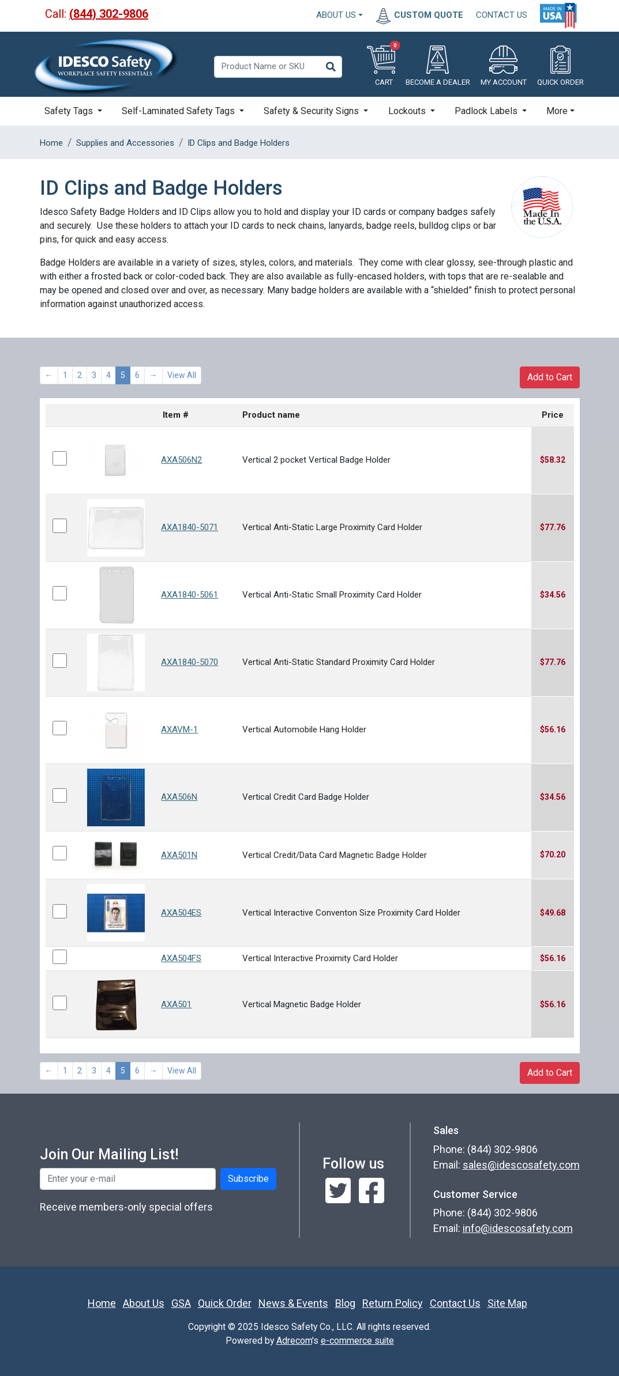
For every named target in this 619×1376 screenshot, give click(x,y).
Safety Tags (69, 110)
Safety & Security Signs (312, 110)
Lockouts (408, 110)
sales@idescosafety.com (521, 1165)
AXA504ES (181, 913)
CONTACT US (501, 15)
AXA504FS (181, 958)
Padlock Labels (487, 110)
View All (181, 375)
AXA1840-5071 (189, 527)
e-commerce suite (357, 1340)
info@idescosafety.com (518, 1228)
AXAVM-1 (179, 729)
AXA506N (179, 797)
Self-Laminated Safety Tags (179, 110)
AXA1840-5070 (189, 662)
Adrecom (294, 1340)
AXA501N (179, 855)
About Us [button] (336, 15)
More (557, 110)
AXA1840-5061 (189, 594)
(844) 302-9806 (108, 14)
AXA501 (176, 1004)
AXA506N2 (181, 460)
